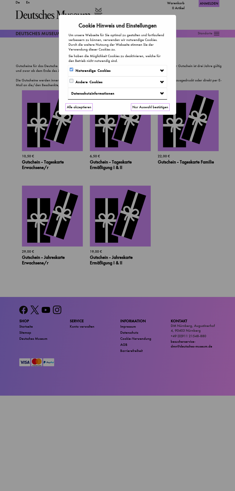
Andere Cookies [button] (88, 82)
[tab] (117, 70)
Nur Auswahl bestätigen (150, 107)
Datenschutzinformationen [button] (92, 93)
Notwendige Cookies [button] (93, 70)
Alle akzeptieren (79, 107)
